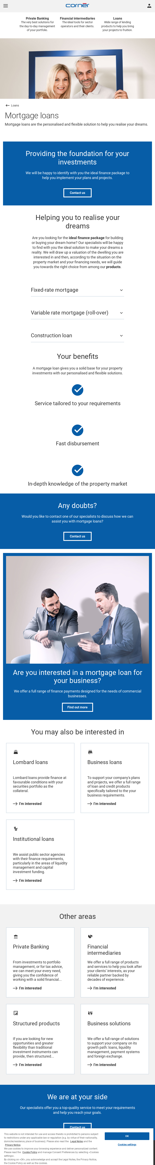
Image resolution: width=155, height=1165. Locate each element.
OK (127, 1136)
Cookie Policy (29, 1152)
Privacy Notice (12, 1145)
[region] (76, 1146)
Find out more (77, 707)
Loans (15, 105)
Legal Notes (76, 1141)
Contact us (77, 193)
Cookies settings (127, 1144)
